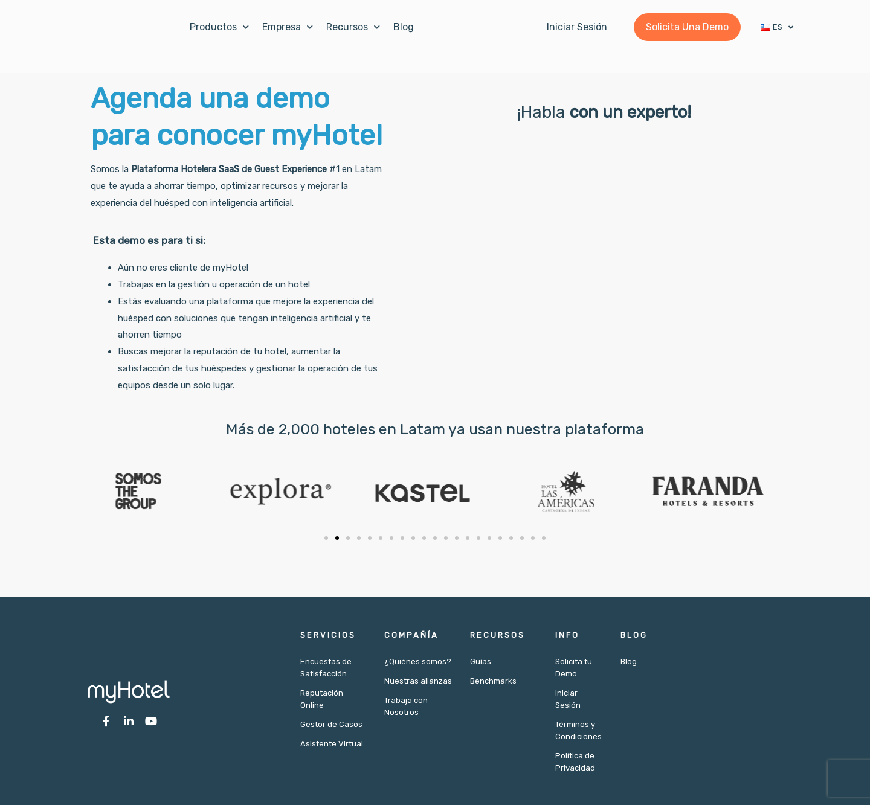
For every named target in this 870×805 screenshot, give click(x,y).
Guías (480, 661)
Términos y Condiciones (578, 730)
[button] (326, 538)
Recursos (353, 27)
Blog (403, 27)
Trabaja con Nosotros (406, 706)
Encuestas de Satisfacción (326, 667)
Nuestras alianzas (418, 680)
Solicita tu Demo (573, 667)
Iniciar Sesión (568, 699)
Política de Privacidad (575, 761)
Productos (219, 27)
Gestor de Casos (331, 724)
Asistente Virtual (331, 743)
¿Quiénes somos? (417, 661)
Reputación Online (321, 699)
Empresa (287, 27)
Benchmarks (493, 680)
